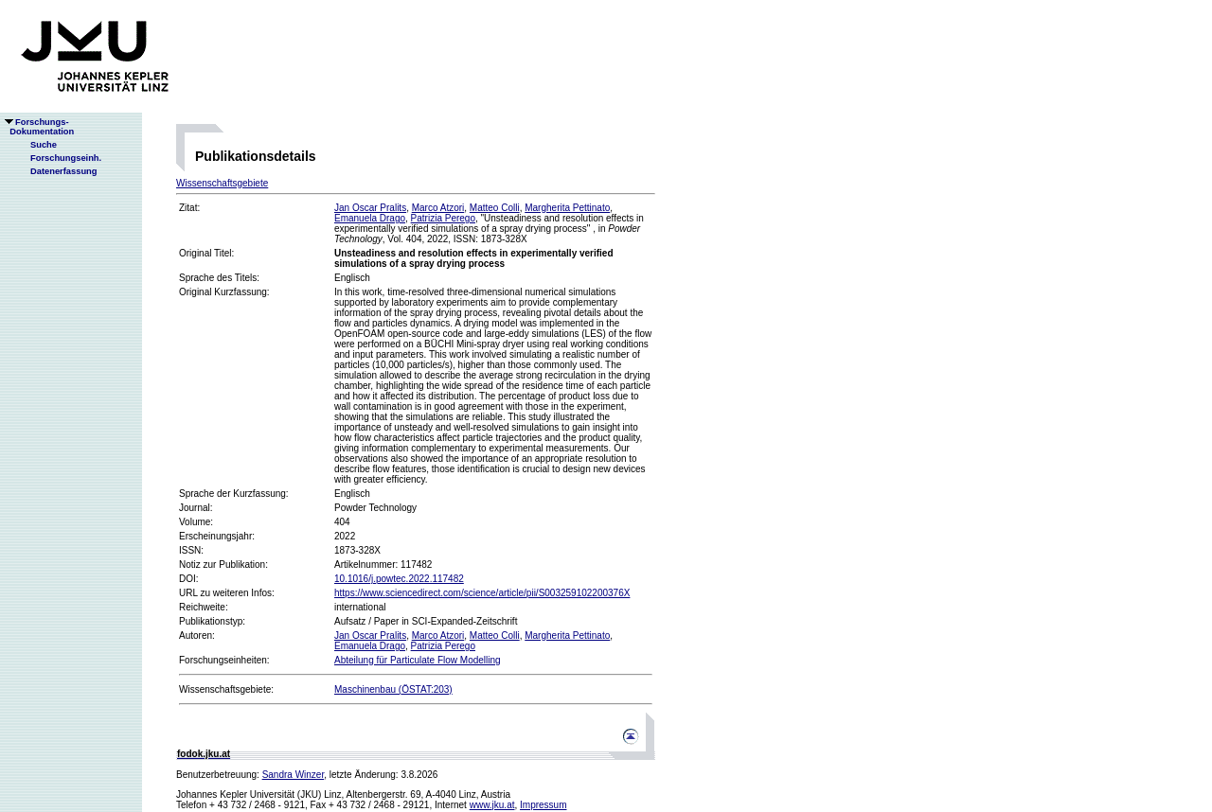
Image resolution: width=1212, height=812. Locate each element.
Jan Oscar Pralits (370, 208)
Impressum (543, 805)
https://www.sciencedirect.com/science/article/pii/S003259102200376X (482, 593)
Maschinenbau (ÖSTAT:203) (393, 689)
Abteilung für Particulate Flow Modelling (417, 660)
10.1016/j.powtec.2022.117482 (399, 579)
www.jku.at (492, 805)
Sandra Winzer (293, 774)
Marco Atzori (438, 208)
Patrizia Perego (443, 218)
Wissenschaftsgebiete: (226, 689)
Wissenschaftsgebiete (222, 183)
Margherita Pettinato (567, 208)
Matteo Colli (495, 208)
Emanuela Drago (369, 218)
